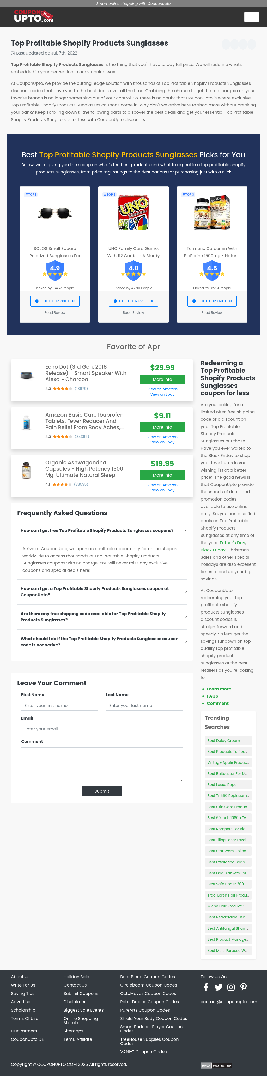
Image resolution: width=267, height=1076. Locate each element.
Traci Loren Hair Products (230, 895)
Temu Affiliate (78, 1039)
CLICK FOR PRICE (55, 301)
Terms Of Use (24, 1018)
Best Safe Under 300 (226, 884)
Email (27, 718)
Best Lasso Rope (222, 784)
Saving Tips (22, 993)
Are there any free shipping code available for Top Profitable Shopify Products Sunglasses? (93, 617)
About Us (20, 977)
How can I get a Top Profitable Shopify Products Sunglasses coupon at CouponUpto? (95, 592)
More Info (162, 379)
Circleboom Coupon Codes (148, 985)
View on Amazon (162, 389)
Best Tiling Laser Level (227, 840)
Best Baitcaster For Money (231, 773)
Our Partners (24, 1031)
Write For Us (23, 985)
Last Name (117, 695)
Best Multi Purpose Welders (232, 950)
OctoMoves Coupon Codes (148, 993)
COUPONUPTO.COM (57, 1064)
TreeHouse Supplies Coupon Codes (149, 1041)
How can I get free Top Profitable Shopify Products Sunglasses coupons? (97, 530)
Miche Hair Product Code (230, 906)
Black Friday (213, 550)
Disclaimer (75, 1002)
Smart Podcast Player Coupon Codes (151, 1029)
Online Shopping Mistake (81, 1020)
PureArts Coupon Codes (145, 1010)
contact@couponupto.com (229, 1002)
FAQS (212, 696)
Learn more (219, 689)
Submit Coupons (81, 993)
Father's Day (232, 543)
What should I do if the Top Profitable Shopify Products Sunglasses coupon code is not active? (100, 642)
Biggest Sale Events (84, 1010)
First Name (32, 695)
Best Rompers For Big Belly (231, 829)
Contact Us (75, 985)
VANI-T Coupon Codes (143, 1052)
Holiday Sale (76, 977)
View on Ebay (162, 394)
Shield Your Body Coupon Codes (153, 1018)
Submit (101, 791)
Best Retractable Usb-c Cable (235, 917)
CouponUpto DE (27, 1039)
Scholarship (23, 1010)
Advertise (21, 1002)
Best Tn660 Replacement (230, 795)
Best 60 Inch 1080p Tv (227, 817)
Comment (32, 741)
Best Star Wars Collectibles (232, 850)
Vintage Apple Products (229, 762)
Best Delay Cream (224, 740)
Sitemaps (73, 1031)
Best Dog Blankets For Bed (231, 873)
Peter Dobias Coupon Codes (149, 1002)
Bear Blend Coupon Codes (147, 977)
